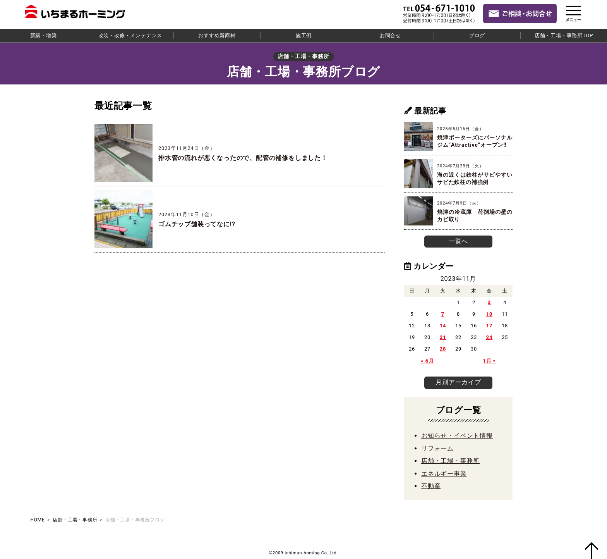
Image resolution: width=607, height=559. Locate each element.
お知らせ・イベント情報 (457, 435)
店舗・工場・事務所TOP (564, 35)
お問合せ (390, 35)
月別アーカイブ (458, 381)
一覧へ (458, 241)
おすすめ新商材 (217, 35)
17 (489, 325)
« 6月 (427, 360)
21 (443, 337)
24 (489, 337)
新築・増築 (43, 35)
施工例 (304, 35)
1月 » (489, 360)
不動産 (431, 485)
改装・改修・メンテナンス (130, 35)
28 (443, 348)
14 (443, 325)
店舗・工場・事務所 (450, 460)
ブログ (477, 35)
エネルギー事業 (444, 472)
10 (489, 313)
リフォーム (437, 447)
